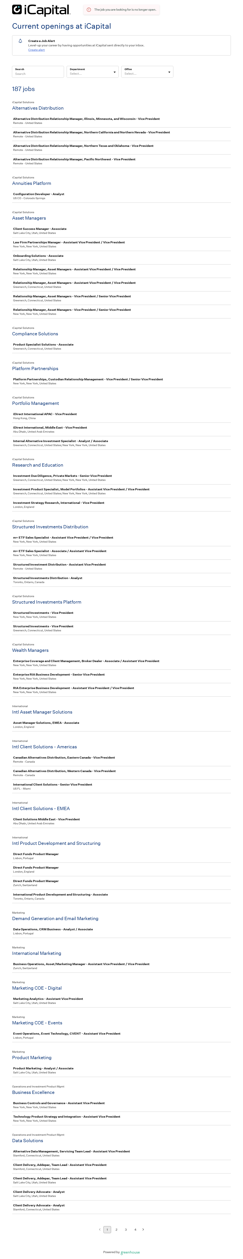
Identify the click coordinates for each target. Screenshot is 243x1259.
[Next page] (143, 1229)
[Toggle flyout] (114, 72)
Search (19, 69)
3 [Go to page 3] (126, 1229)
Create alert (36, 50)
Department (77, 69)
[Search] (38, 74)
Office (128, 69)
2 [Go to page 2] (116, 1229)
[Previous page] (99, 1229)
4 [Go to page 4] (135, 1229)
